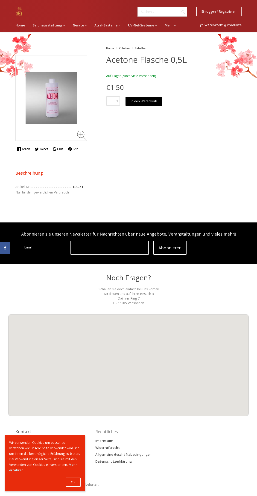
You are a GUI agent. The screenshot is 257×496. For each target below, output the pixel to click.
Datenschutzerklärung (113, 461)
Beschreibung (29, 173)
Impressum (104, 440)
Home (110, 48)
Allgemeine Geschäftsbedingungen (123, 454)
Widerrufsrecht (107, 447)
